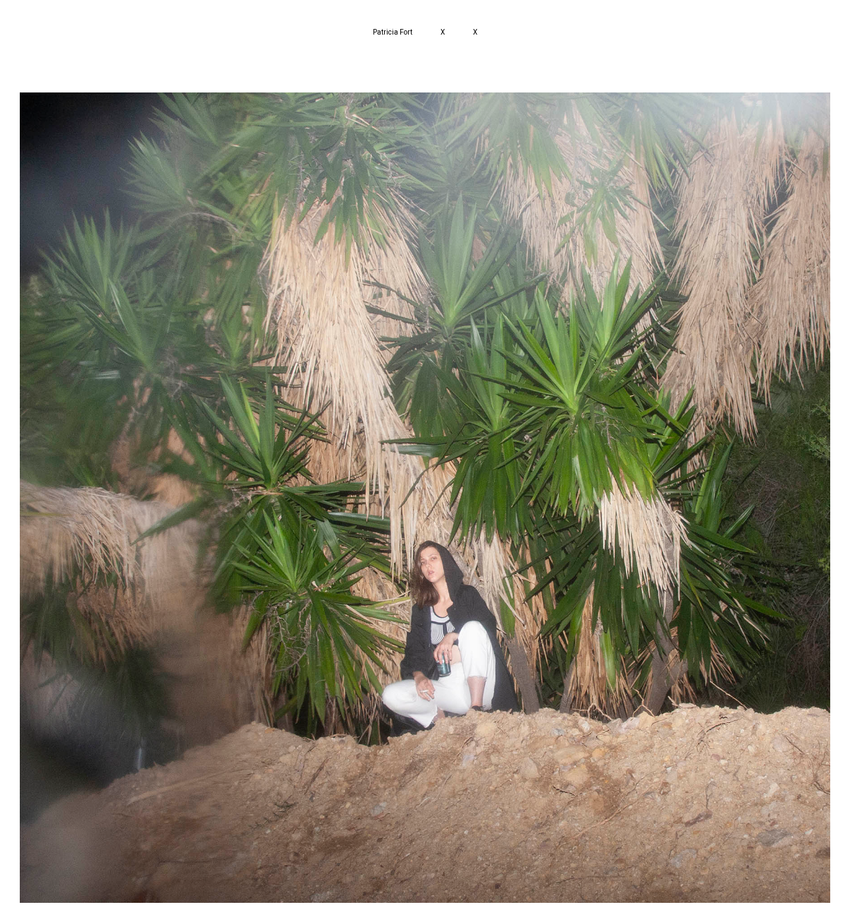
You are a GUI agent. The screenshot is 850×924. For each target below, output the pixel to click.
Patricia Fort (392, 32)
